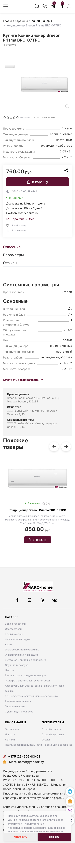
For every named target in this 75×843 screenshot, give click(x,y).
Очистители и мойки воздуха (22, 654)
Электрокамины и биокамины (22, 649)
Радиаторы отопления (18, 701)
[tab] (37, 247)
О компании (12, 729)
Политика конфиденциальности (23, 744)
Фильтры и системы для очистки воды (27, 680)
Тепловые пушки (15, 706)
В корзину (37, 182)
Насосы (9, 670)
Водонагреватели (15, 623)
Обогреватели (13, 628)
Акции (8, 644)
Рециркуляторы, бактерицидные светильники (31, 696)
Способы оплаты (51, 729)
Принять (54, 836)
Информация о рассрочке (57, 744)
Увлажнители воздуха (18, 639)
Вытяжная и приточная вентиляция (25, 659)
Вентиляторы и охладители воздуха (25, 675)
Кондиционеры (14, 634)
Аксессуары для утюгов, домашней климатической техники (35, 688)
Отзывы (46, 739)
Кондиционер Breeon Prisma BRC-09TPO (37, 510)
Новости (10, 734)
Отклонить (20, 836)
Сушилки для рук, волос (19, 711)
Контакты (10, 739)
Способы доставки (53, 734)
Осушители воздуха (16, 665)
